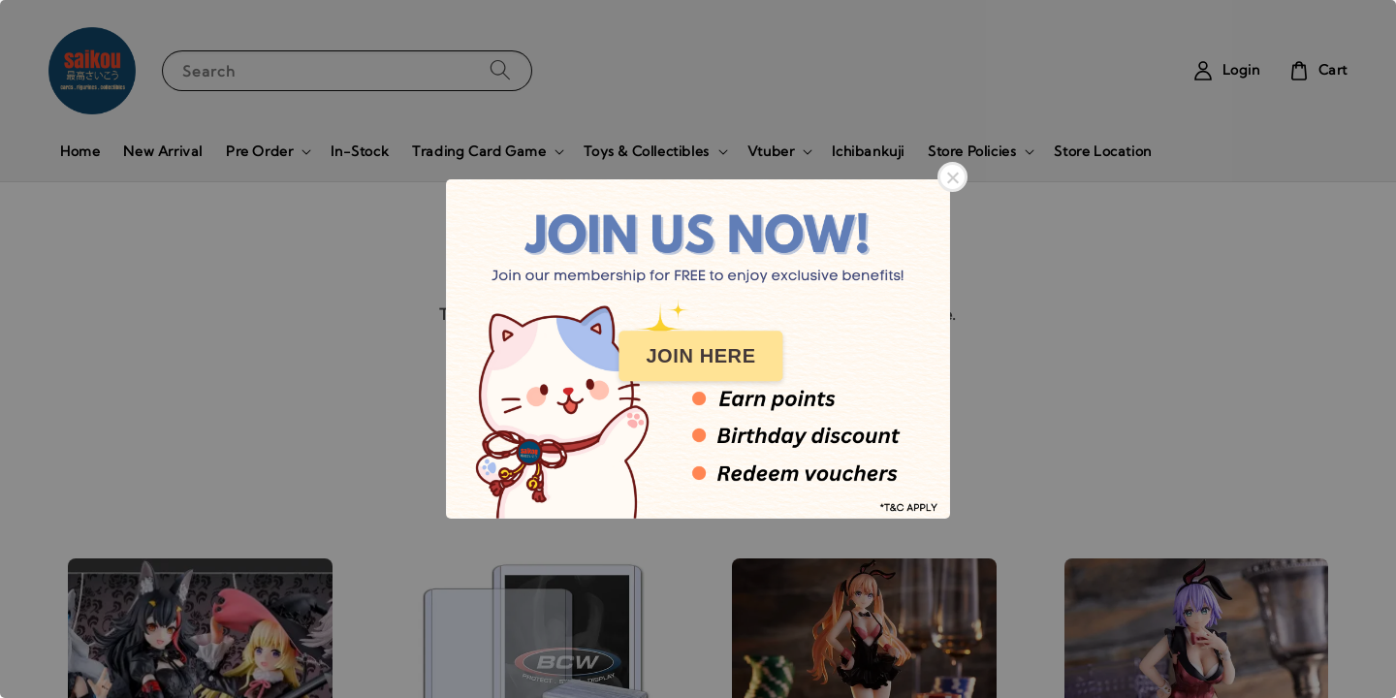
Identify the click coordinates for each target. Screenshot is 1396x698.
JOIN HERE (700, 355)
